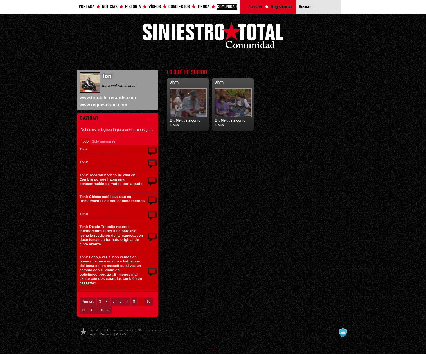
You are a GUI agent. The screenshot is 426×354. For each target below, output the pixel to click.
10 (148, 301)
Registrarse (281, 7)
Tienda (203, 7)
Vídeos (154, 7)
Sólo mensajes (103, 141)
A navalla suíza (343, 332)
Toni (83, 149)
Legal (92, 334)
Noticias (110, 7)
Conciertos (179, 7)
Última (104, 310)
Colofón (121, 334)
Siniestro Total (213, 36)
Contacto (106, 334)
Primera (88, 301)
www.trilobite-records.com (108, 97)
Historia (133, 7)
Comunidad (227, 7)
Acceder (255, 7)
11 (84, 310)
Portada (86, 7)
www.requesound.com (103, 104)
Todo (85, 141)
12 (92, 310)
